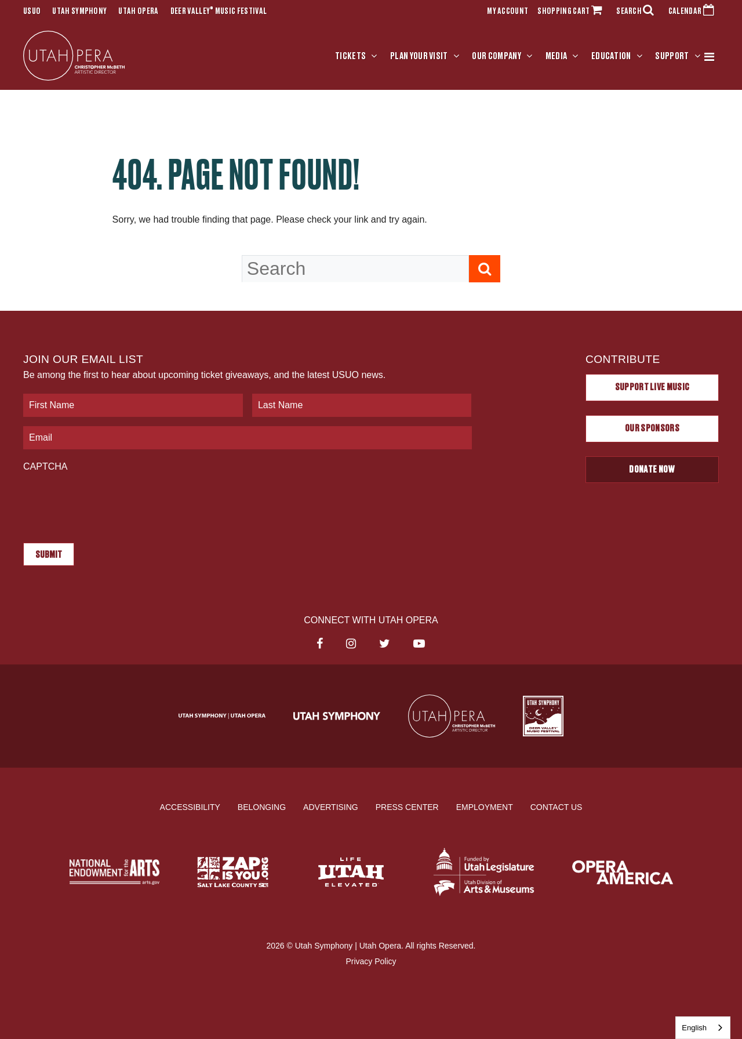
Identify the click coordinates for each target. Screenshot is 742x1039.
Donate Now (652, 469)
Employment (484, 806)
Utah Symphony (79, 12)
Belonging (262, 806)
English (694, 1027)
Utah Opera (138, 12)
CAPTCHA (45, 466)
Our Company (496, 56)
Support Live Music (652, 387)
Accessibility (190, 806)
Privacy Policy (370, 961)
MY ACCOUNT (507, 12)
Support (672, 56)
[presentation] (111, 501)
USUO (32, 12)
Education (611, 56)
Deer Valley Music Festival (218, 12)
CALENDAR (693, 12)
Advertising (330, 806)
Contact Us (556, 806)
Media (556, 56)
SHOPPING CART (572, 12)
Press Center (407, 806)
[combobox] (702, 1027)
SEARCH (637, 12)
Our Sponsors (652, 428)
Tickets (350, 56)
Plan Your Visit (419, 56)
